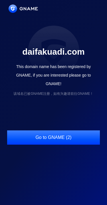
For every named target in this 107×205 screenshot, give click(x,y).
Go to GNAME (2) (53, 137)
